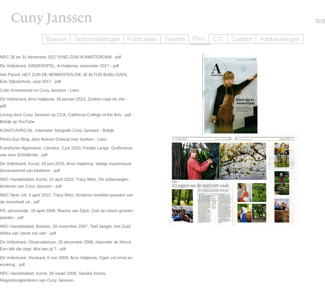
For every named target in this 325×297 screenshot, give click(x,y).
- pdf (117, 57)
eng (320, 20)
